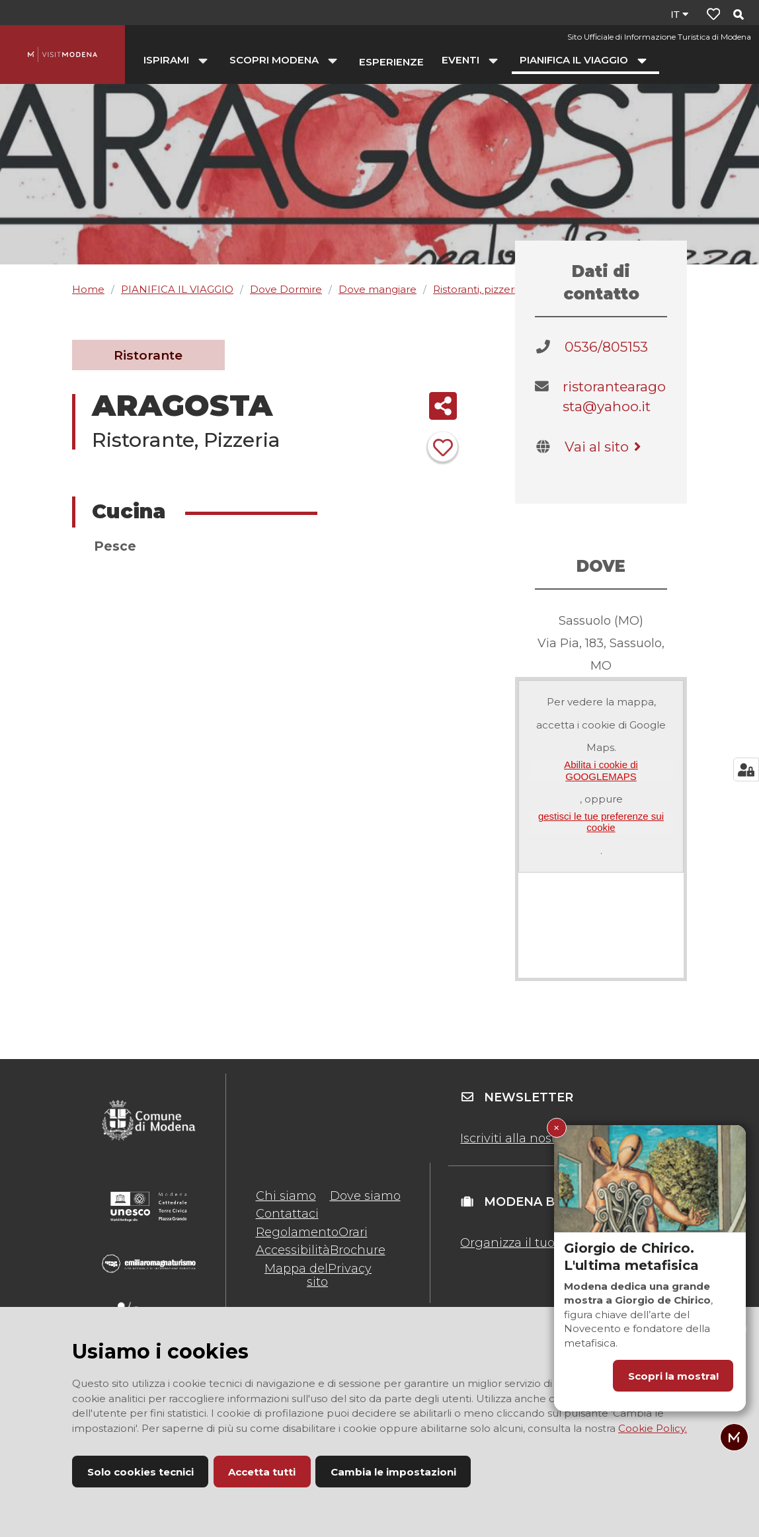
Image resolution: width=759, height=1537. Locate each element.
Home (88, 289)
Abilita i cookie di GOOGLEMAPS (601, 770)
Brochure (357, 1250)
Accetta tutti (262, 1472)
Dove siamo (365, 1196)
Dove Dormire (286, 289)
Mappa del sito (296, 1275)
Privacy (350, 1268)
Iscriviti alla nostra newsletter (547, 1138)
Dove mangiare (378, 289)
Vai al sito (605, 446)
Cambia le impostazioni (393, 1472)
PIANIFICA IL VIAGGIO (177, 289)
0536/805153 (606, 346)
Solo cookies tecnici (140, 1472)
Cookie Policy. (652, 1428)
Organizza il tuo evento (530, 1243)
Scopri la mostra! (673, 1376)
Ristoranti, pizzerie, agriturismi (506, 289)
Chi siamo (286, 1196)
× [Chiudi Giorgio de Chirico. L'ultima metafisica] (556, 1127)
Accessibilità (293, 1250)
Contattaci (287, 1213)
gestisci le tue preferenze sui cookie (601, 821)
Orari (353, 1232)
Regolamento (297, 1232)
